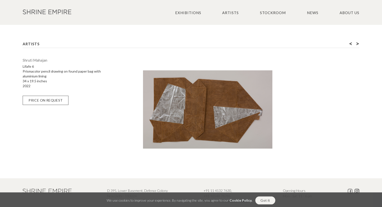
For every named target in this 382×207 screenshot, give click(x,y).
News (312, 12)
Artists (230, 12)
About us (349, 12)
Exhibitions (188, 12)
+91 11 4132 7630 (217, 190)
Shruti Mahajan (35, 60)
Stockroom (273, 12)
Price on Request (46, 100)
